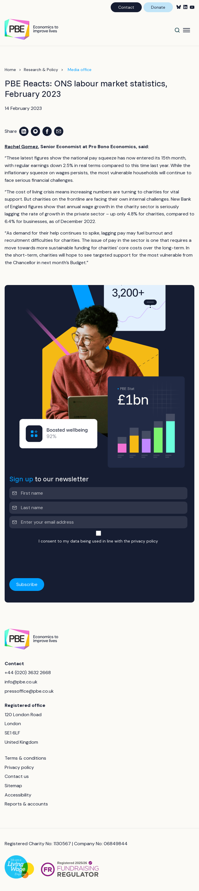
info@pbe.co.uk (21, 682)
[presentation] (53, 557)
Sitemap (13, 786)
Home (10, 69)
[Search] (177, 30)
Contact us (17, 776)
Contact (126, 7)
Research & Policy (41, 69)
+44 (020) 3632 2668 (28, 672)
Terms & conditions (25, 758)
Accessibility (18, 795)
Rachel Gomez (21, 147)
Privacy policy (19, 767)
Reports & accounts (26, 804)
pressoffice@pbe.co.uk (29, 691)
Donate (158, 7)
